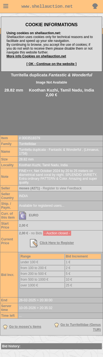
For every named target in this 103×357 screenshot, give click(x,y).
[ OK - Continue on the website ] (52, 64)
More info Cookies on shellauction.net (36, 56)
